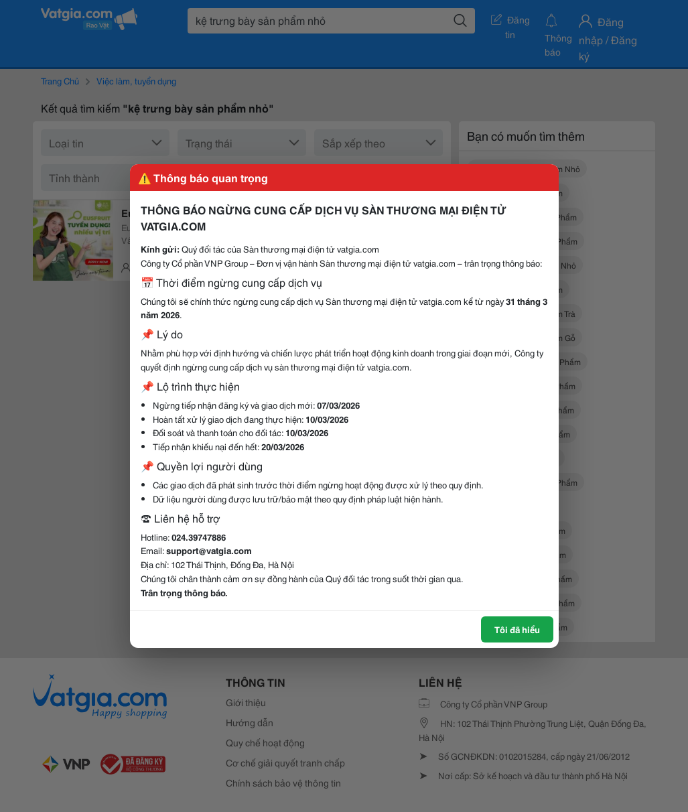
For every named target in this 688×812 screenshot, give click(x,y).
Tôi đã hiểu (517, 629)
